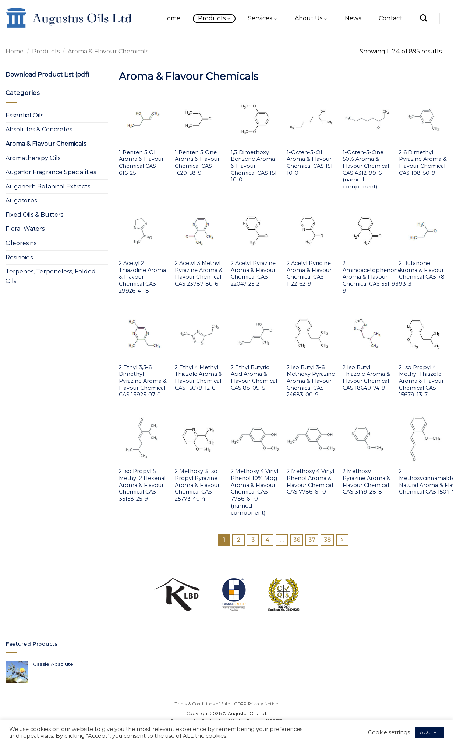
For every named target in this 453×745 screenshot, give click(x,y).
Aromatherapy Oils (33, 158)
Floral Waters (25, 228)
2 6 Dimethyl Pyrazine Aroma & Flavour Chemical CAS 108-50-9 (423, 162)
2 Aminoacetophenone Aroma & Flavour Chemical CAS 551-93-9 (372, 277)
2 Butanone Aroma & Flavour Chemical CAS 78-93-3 (423, 273)
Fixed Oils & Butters (34, 214)
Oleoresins (21, 243)
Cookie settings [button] (389, 732)
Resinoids (19, 257)
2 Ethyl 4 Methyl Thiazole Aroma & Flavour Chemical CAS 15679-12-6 (198, 377)
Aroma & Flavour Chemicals (46, 143)
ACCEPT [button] (429, 732)
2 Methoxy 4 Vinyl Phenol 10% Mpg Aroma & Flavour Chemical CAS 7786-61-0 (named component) (254, 492)
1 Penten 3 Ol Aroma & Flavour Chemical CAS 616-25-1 (141, 162)
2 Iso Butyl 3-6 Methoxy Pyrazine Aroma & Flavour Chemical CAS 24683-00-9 (311, 381)
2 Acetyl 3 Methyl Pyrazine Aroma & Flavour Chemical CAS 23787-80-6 (199, 273)
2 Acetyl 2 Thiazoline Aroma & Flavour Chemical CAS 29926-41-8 (142, 277)
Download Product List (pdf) (47, 74)
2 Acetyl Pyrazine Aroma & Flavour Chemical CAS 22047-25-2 (253, 273)
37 (311, 540)
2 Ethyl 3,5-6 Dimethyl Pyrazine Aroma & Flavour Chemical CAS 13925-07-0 (143, 381)
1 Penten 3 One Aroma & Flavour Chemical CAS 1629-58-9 (197, 162)
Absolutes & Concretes (39, 129)
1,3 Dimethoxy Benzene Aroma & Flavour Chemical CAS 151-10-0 (255, 166)
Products (214, 18)
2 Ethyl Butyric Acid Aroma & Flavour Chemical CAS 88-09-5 (254, 377)
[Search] (423, 18)
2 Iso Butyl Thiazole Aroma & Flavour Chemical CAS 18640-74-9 (366, 377)
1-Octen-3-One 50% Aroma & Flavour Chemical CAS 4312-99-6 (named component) (366, 169)
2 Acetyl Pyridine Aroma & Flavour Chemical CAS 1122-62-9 (309, 273)
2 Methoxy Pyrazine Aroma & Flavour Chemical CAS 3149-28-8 (366, 481)
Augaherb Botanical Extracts (48, 186)
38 (327, 540)
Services (262, 18)
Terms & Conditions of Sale (202, 704)
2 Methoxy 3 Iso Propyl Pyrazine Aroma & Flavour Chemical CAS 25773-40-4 (197, 485)
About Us (311, 18)
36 (296, 540)
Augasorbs (21, 200)
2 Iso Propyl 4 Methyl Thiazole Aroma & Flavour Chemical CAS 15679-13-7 (421, 381)
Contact (390, 18)
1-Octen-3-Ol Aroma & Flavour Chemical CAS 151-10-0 (311, 162)
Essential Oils (24, 115)
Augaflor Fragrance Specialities (51, 172)
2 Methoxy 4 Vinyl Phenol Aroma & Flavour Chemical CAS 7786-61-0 (310, 481)
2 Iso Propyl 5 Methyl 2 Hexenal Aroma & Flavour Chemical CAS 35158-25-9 (142, 485)
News (353, 18)
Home (171, 18)
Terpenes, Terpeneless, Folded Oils (51, 276)
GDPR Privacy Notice (256, 704)
